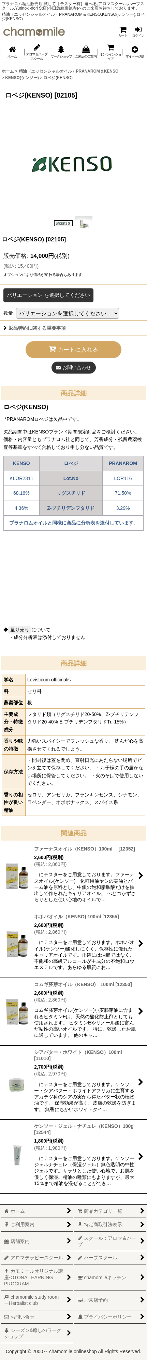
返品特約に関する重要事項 (34, 328)
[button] (134, 52)
